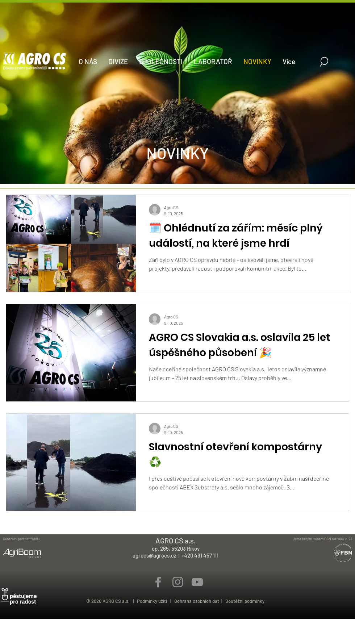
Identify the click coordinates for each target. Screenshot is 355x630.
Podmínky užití (153, 601)
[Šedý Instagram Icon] (178, 582)
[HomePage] (177, 176)
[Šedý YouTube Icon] (197, 582)
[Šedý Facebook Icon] (158, 582)
